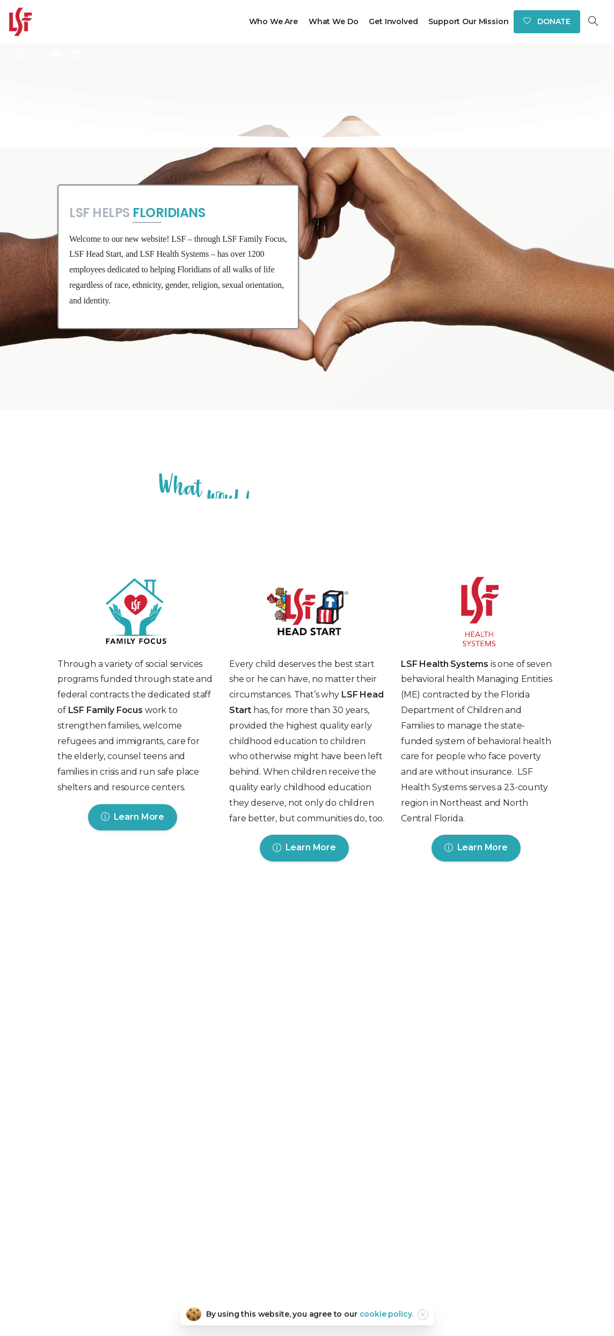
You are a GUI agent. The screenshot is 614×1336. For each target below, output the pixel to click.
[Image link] (135, 614)
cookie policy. (387, 1314)
